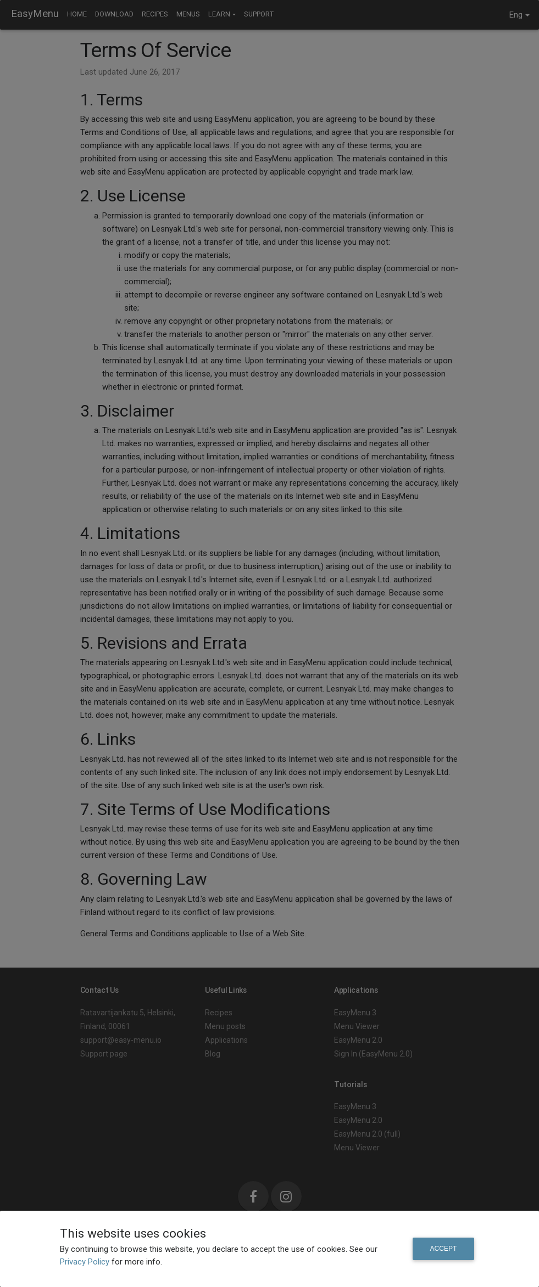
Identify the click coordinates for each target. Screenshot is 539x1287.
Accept (443, 1248)
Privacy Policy (86, 1262)
